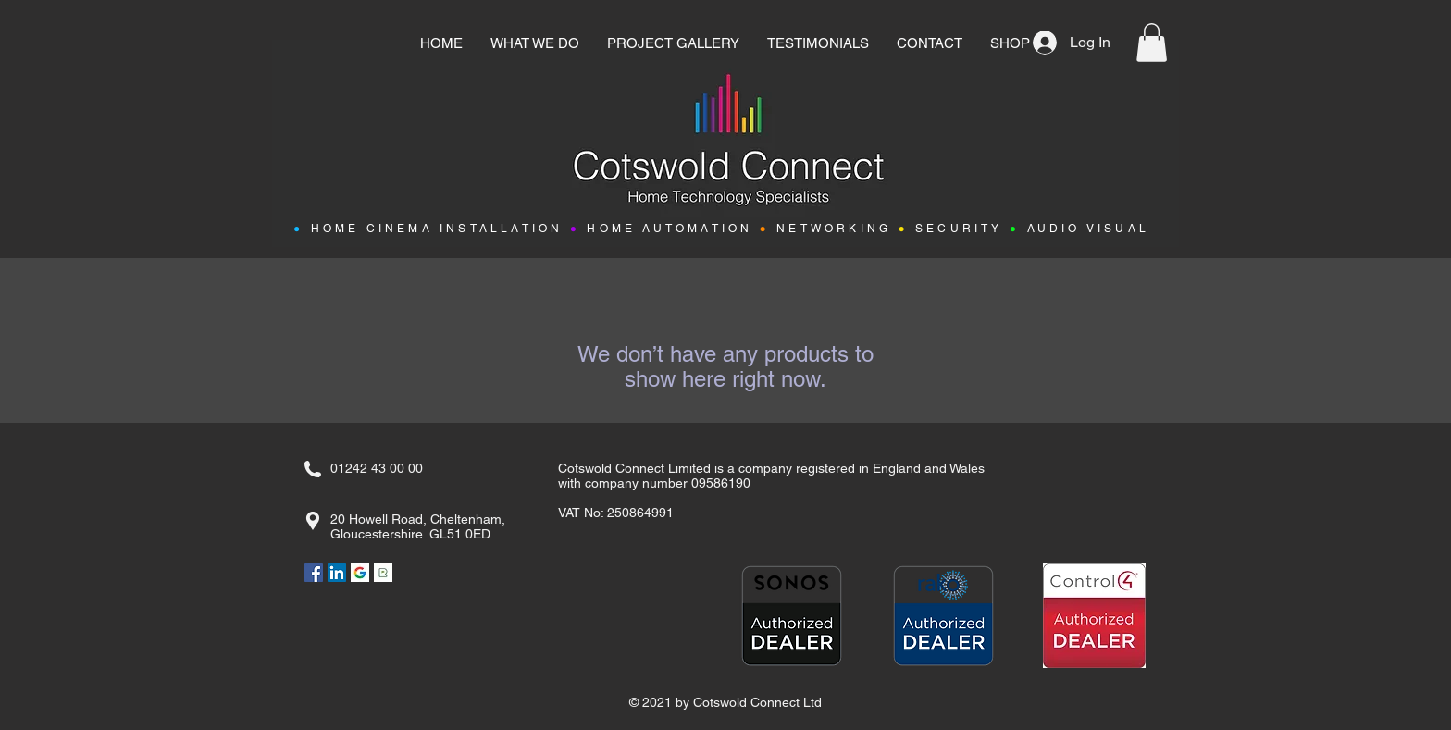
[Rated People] (383, 572)
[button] (1151, 42)
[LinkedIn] (337, 572)
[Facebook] (313, 572)
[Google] (360, 572)
